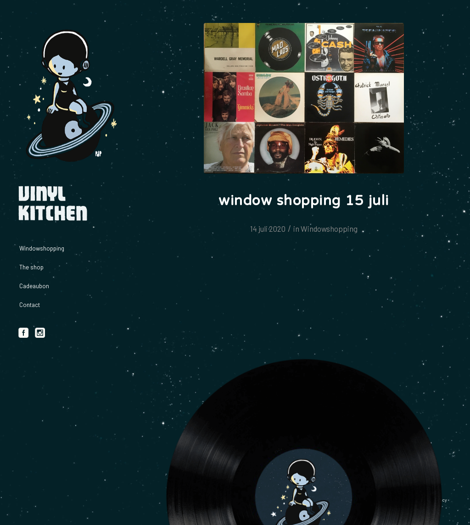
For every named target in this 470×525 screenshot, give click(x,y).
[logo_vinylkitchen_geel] (68, 96)
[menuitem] (69, 248)
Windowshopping (329, 228)
